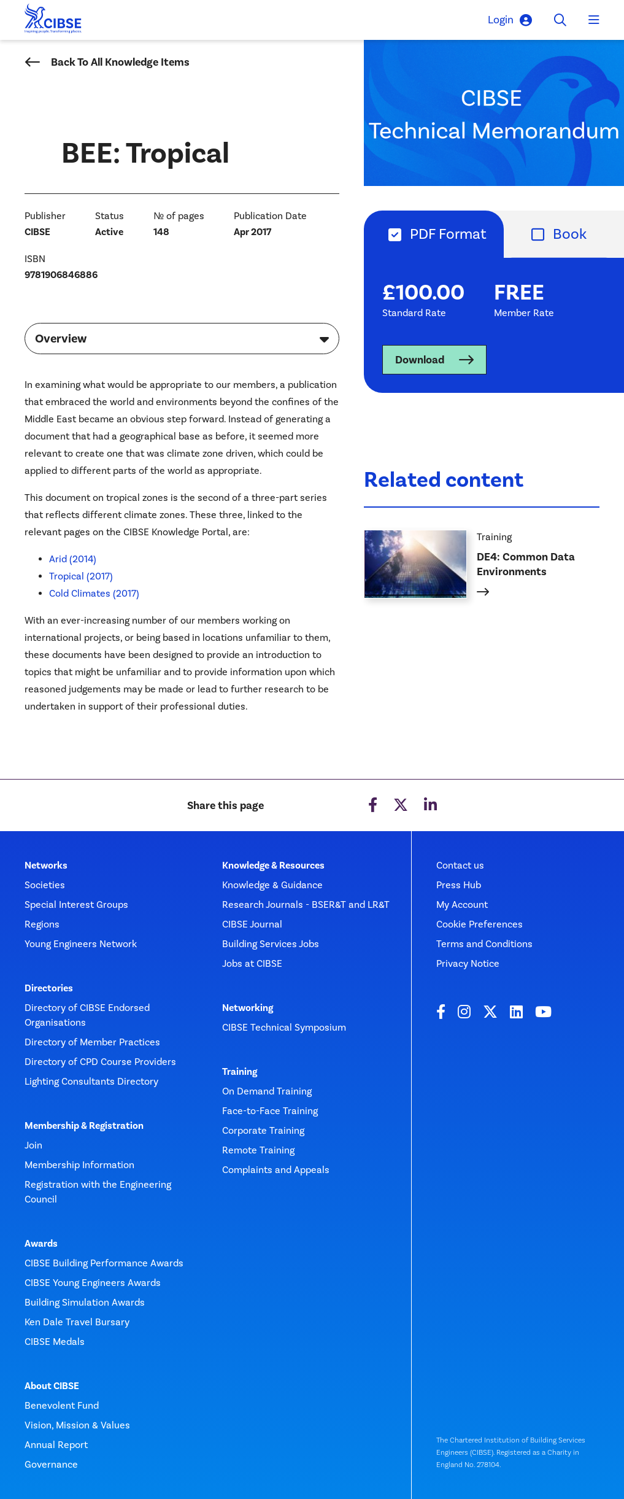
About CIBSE (52, 1386)
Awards (41, 1244)
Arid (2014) (72, 559)
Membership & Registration (84, 1126)
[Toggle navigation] (594, 20)
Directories (49, 988)
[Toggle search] (560, 20)
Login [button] (510, 20)
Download (419, 359)
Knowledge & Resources (273, 865)
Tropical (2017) (81, 576)
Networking (247, 1008)
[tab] (434, 234)
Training (239, 1072)
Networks (46, 865)
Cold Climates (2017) (94, 593)
